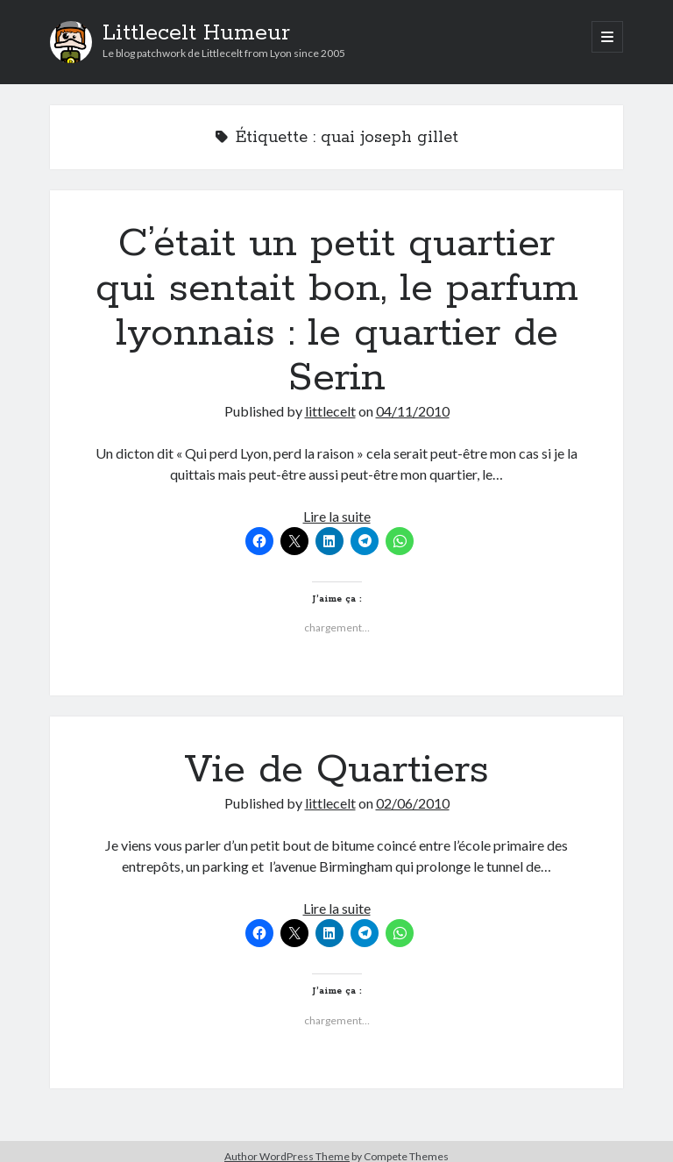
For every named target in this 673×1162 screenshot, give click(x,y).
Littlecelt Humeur (196, 33)
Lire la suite (337, 516)
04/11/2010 (413, 411)
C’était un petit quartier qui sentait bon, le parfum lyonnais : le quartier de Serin (337, 310)
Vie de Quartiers (336, 770)
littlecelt (330, 411)
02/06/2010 (413, 803)
